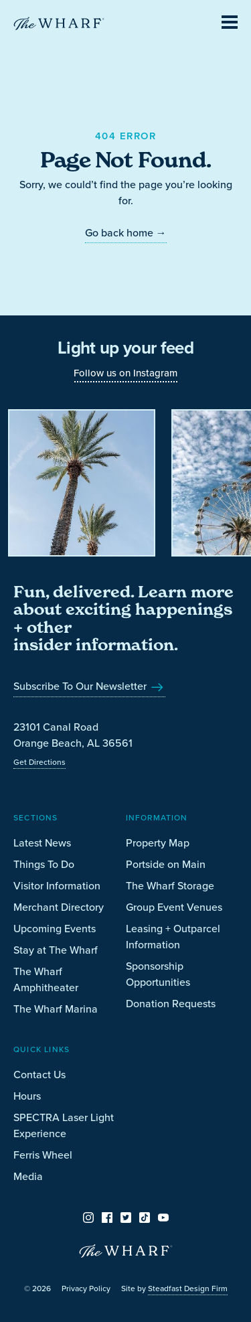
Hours (27, 1095)
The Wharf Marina (55, 1008)
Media (28, 1176)
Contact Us (39, 1074)
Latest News (42, 842)
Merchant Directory (58, 906)
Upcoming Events (54, 928)
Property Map (157, 842)
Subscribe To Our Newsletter (89, 685)
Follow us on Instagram (125, 373)
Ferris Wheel (42, 1154)
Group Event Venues (174, 906)
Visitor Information (56, 885)
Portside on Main (165, 864)
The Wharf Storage (170, 885)
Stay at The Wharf (55, 949)
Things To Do (43, 864)
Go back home (126, 232)
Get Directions (39, 761)
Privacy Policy (86, 1288)
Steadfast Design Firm (188, 1288)
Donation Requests (171, 1003)
